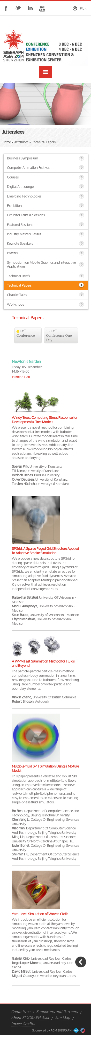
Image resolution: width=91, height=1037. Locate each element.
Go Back (80, 962)
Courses (13, 177)
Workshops (15, 304)
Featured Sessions (20, 224)
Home (6, 142)
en (82, 8)
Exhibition (14, 205)
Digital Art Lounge (20, 186)
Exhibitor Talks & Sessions (26, 214)
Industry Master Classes (24, 233)
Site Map (62, 1018)
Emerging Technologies (24, 196)
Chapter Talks (17, 294)
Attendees (21, 142)
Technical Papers (19, 285)
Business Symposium (22, 158)
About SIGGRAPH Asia (30, 1018)
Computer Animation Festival (28, 167)
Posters (12, 252)
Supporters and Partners (57, 1012)
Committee (20, 1012)
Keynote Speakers (20, 243)
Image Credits (23, 1024)
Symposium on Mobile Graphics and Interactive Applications (41, 264)
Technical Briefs (18, 275)
